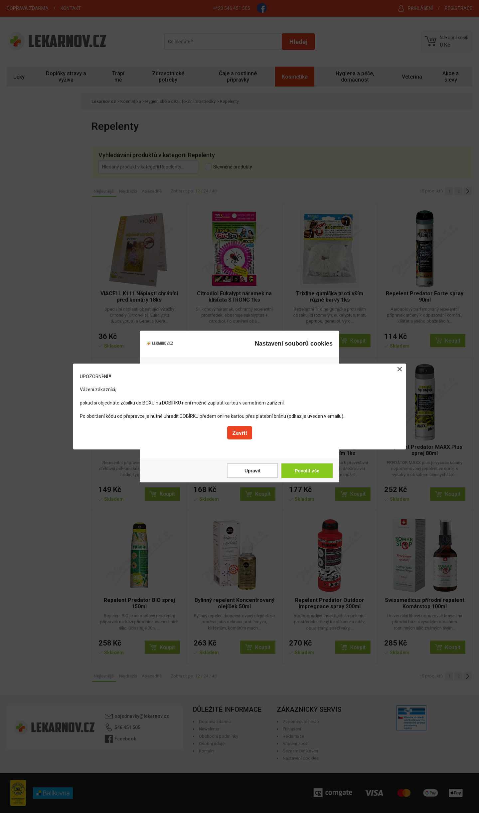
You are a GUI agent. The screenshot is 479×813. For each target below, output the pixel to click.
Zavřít (239, 433)
